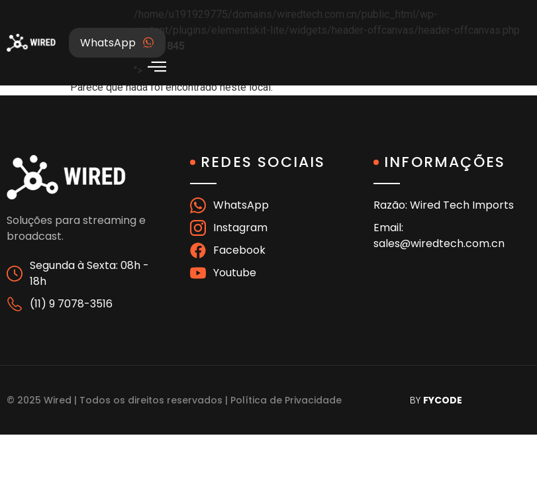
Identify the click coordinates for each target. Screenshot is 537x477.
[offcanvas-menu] (157, 66)
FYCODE (442, 400)
